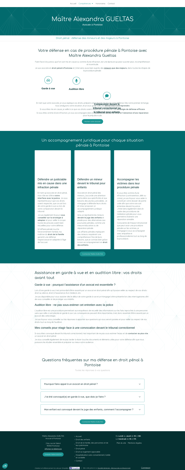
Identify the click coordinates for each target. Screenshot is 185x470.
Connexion (145, 468)
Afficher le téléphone (53, 449)
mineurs (107, 68)
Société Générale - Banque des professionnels (114, 468)
